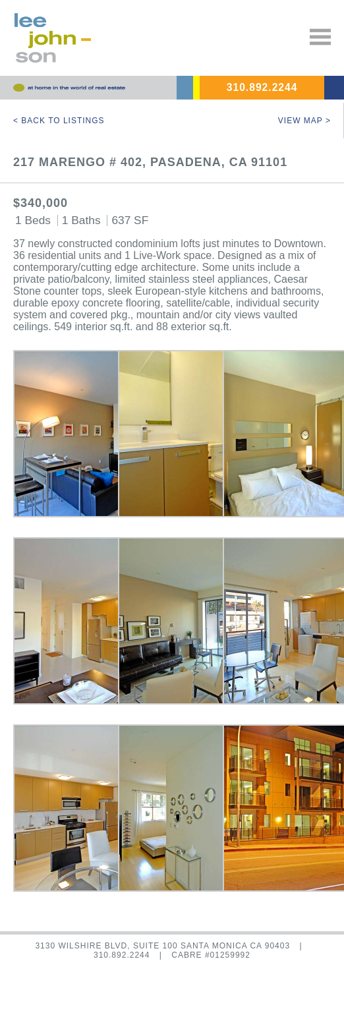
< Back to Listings (59, 120)
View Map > (304, 120)
